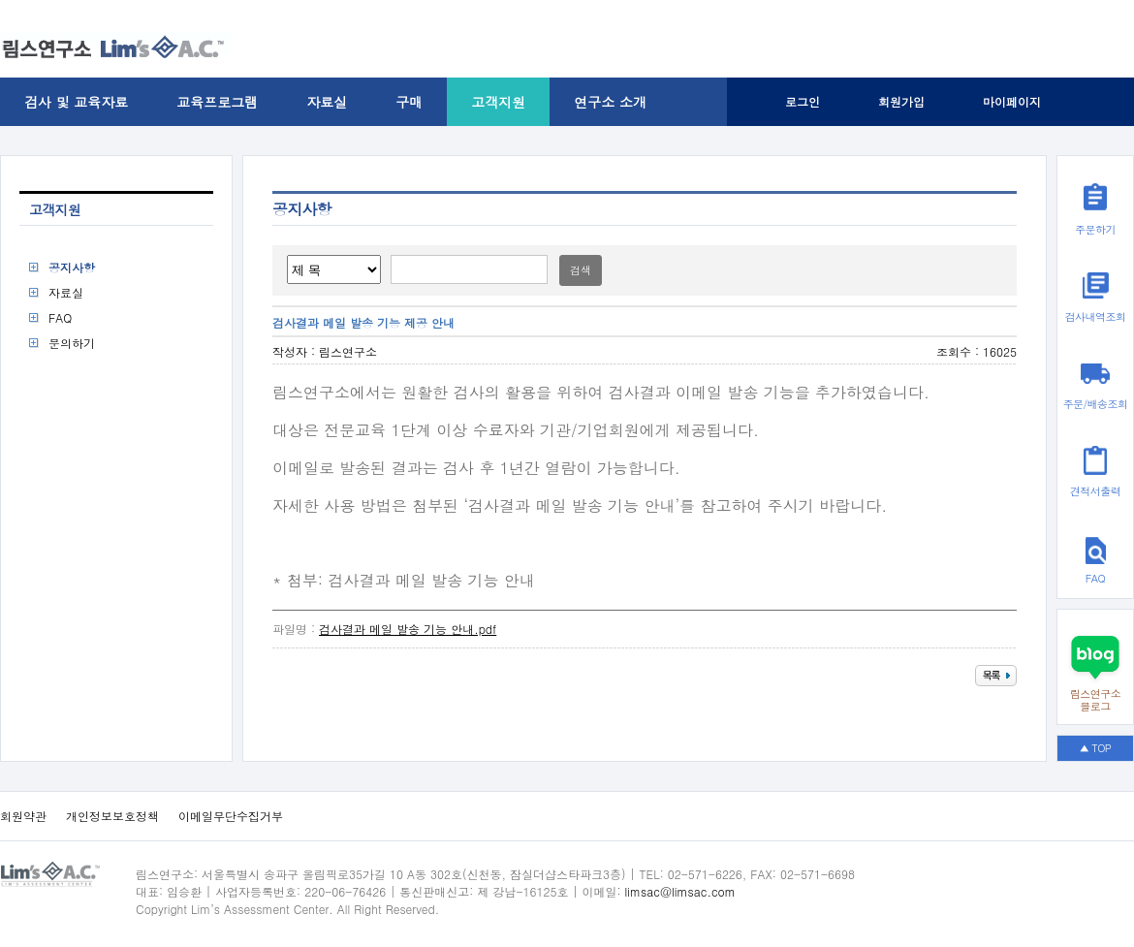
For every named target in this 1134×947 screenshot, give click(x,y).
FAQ (60, 317)
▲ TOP (1096, 748)
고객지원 (498, 101)
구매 (409, 101)
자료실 (326, 101)
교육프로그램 (217, 101)
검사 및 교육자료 (76, 101)
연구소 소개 (610, 101)
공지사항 (71, 267)
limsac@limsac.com (680, 891)
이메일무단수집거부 (230, 815)
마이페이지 (1012, 101)
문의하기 (71, 342)
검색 (580, 270)
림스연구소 (348, 351)
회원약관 (23, 815)
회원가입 (901, 101)
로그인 (802, 101)
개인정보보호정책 (112, 815)
